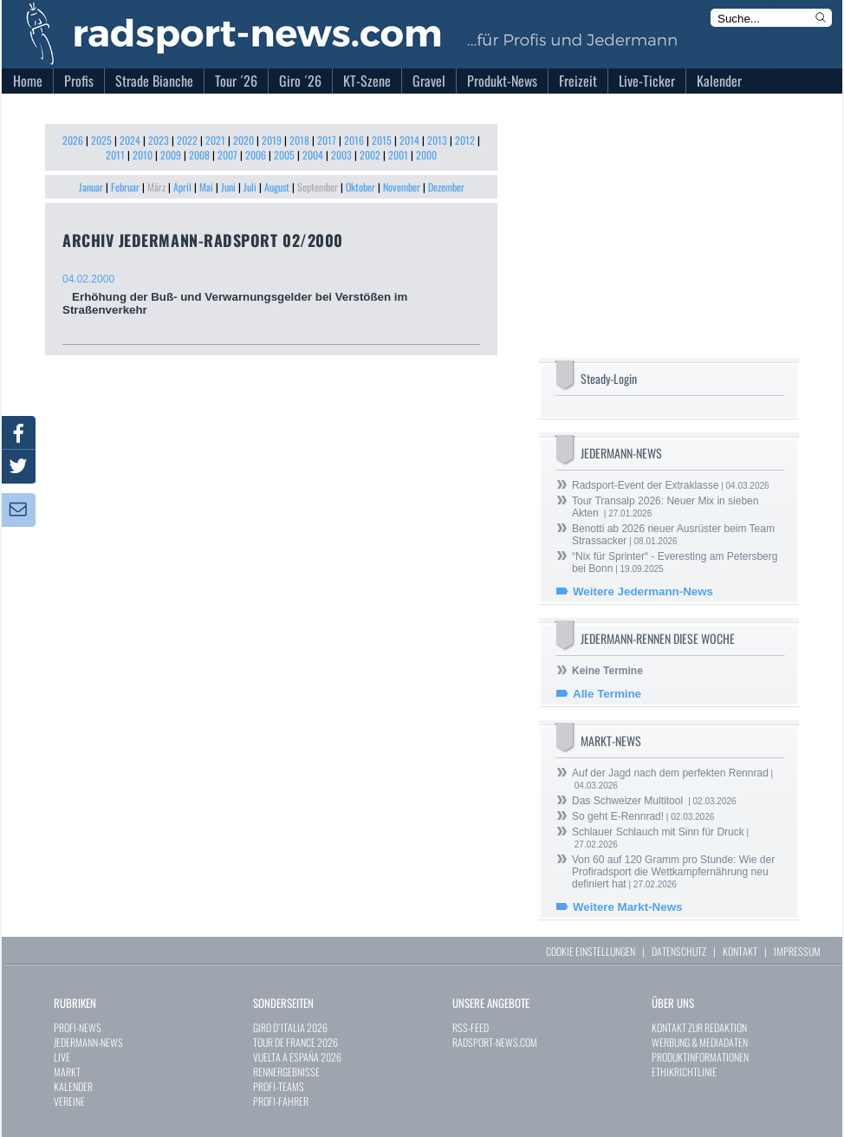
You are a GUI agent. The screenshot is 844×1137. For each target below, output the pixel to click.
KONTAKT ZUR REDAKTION (699, 1027)
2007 (227, 154)
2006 (255, 154)
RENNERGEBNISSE (286, 1071)
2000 (426, 154)
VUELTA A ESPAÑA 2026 (297, 1056)
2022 (187, 140)
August (276, 186)
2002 (370, 154)
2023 (158, 140)
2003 (341, 154)
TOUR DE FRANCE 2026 (295, 1042)
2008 (199, 154)
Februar (125, 186)
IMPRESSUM (797, 951)
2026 (72, 140)
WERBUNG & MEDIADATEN (700, 1042)
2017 (326, 140)
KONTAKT (740, 951)
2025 (101, 140)
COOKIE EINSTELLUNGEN (590, 951)
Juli (249, 186)
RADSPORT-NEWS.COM (494, 1042)
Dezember (446, 186)
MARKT (67, 1071)
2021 (215, 140)
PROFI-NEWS (77, 1027)
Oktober (360, 186)
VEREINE (69, 1101)
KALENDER (73, 1086)
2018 (299, 140)
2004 (312, 154)
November (401, 186)
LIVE (62, 1056)
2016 (354, 140)
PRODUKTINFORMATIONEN (700, 1056)
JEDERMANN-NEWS (88, 1042)
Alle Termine (607, 693)
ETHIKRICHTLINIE (684, 1071)
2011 (115, 154)
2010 (143, 154)
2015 (382, 140)
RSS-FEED (470, 1027)
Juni (228, 186)
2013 (437, 140)
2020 (243, 140)
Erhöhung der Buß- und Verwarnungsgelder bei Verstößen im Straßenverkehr (271, 294)
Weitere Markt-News (627, 906)
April (182, 186)
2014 (409, 140)
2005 (284, 154)
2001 (398, 154)
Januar (91, 186)
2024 (130, 140)
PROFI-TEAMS (278, 1086)
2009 (170, 154)
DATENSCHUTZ (679, 951)
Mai (206, 186)
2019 (272, 140)
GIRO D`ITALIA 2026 (290, 1027)
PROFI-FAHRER (280, 1101)
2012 (465, 140)
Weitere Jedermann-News (643, 591)
